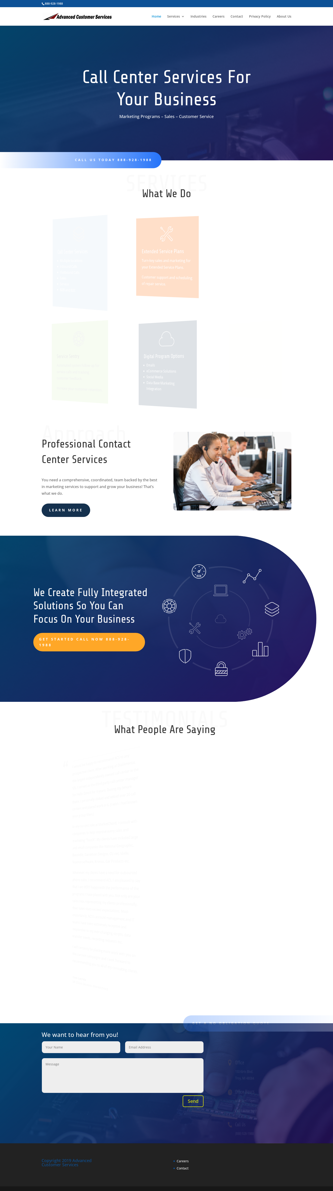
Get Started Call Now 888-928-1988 (84, 642)
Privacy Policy (260, 17)
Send (193, 1101)
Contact (237, 17)
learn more (66, 510)
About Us (284, 17)
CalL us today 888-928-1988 (111, 160)
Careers (219, 17)
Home (156, 17)
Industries (199, 17)
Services (173, 17)
